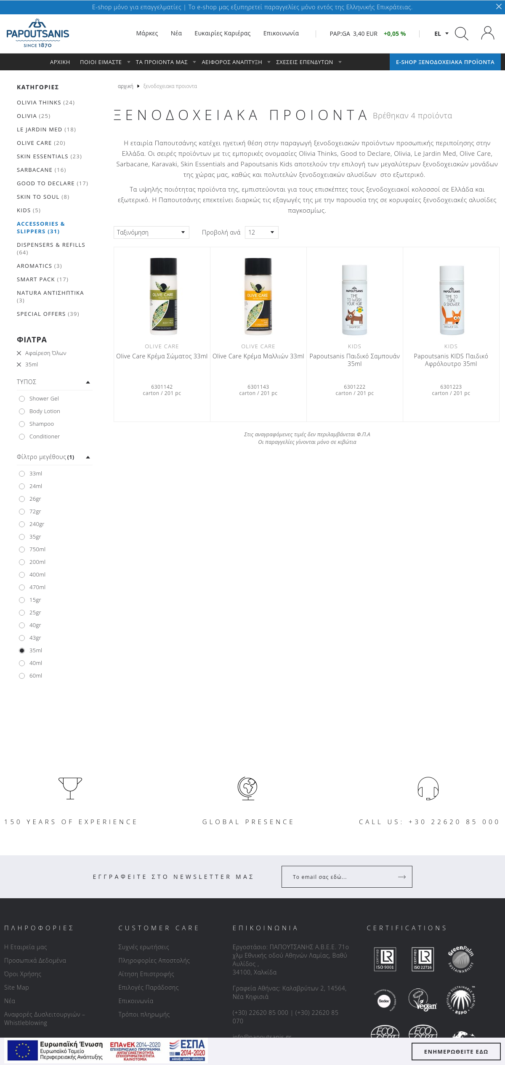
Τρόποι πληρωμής (144, 1014)
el (437, 33)
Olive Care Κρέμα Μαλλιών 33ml (258, 356)
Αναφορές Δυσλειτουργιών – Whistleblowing (44, 1018)
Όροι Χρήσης (23, 974)
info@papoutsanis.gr (262, 1037)
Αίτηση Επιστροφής (146, 974)
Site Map (16, 987)
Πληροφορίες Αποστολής (154, 960)
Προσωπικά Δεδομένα (35, 960)
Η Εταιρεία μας (25, 947)
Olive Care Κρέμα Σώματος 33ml (162, 356)
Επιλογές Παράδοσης (148, 987)
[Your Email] (341, 876)
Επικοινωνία (135, 1001)
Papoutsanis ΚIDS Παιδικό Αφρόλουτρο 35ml (451, 360)
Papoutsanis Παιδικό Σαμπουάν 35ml (355, 360)
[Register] (402, 876)
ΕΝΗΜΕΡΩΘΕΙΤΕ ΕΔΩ (456, 1051)
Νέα (9, 1001)
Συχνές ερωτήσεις (143, 947)
